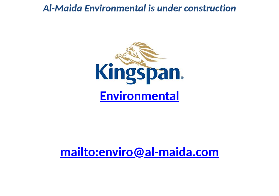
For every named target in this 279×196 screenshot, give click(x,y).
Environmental (139, 96)
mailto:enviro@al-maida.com (139, 152)
